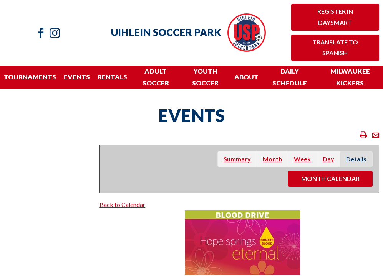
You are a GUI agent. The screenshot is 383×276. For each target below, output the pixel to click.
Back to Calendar (122, 204)
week (302, 159)
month (272, 159)
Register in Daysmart (335, 17)
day (328, 159)
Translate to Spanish (335, 47)
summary (237, 159)
